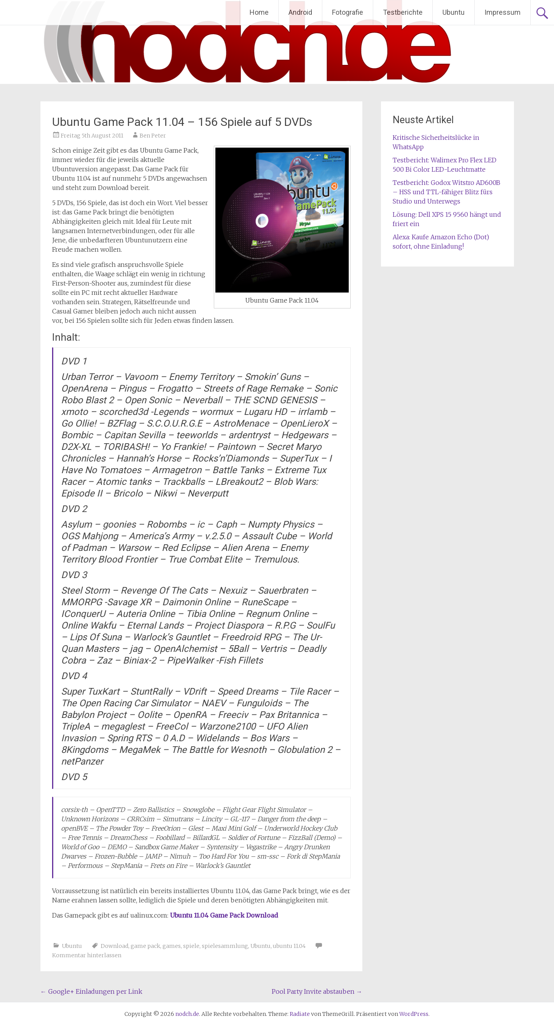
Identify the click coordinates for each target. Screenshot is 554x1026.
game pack (145, 945)
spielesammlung (225, 945)
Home (259, 12)
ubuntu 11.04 (289, 945)
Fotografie (347, 12)
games (172, 945)
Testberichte (403, 12)
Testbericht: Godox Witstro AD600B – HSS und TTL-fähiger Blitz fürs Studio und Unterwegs (446, 192)
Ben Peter (153, 135)
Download (114, 945)
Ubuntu (453, 12)
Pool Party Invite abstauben (317, 991)
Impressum (502, 12)
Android (300, 12)
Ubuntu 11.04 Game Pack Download (224, 915)
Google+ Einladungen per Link (91, 991)
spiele (191, 945)
